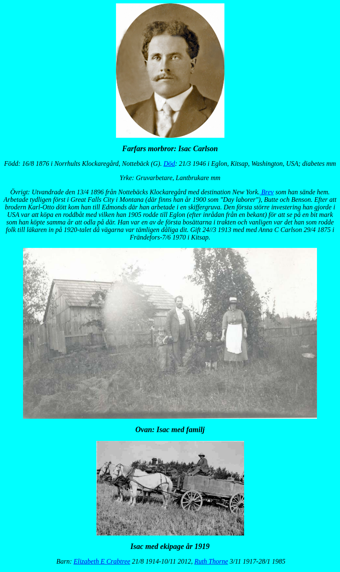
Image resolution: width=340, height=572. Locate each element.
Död (169, 163)
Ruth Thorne (211, 561)
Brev (267, 192)
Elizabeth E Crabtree (102, 561)
